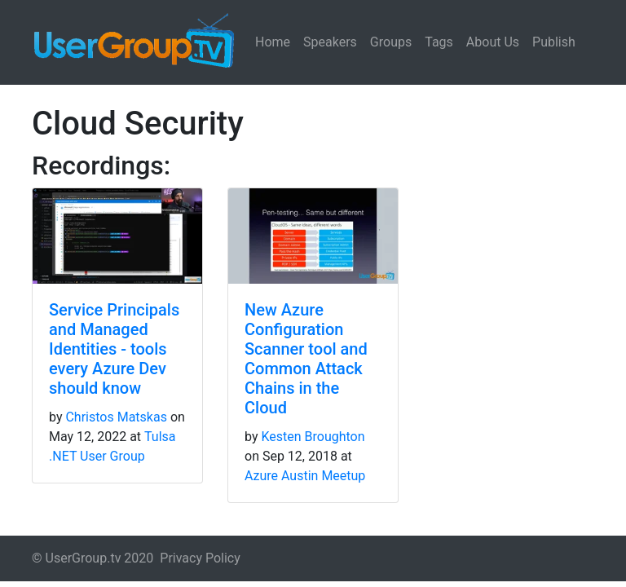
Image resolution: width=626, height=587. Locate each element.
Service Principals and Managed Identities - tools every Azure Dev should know (114, 349)
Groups (391, 42)
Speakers (330, 42)
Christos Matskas (115, 417)
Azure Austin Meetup (305, 475)
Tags (439, 42)
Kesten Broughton (312, 436)
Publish (553, 42)
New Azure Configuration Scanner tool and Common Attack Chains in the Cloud (306, 358)
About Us (492, 42)
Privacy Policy (200, 558)
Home (272, 42)
